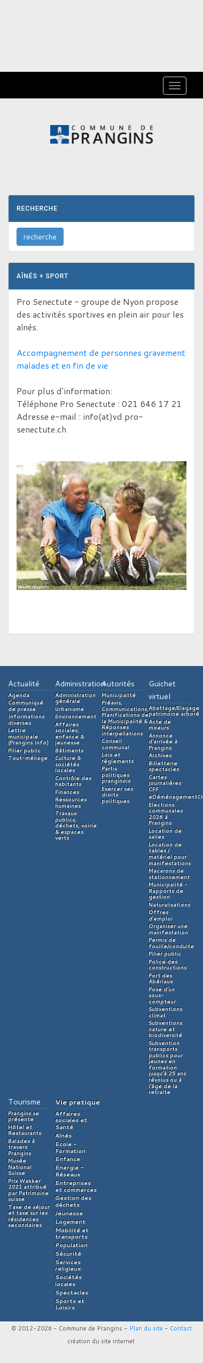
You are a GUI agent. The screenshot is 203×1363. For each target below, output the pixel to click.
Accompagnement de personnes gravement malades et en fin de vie (101, 358)
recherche (40, 236)
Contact (181, 1328)
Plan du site (146, 1328)
